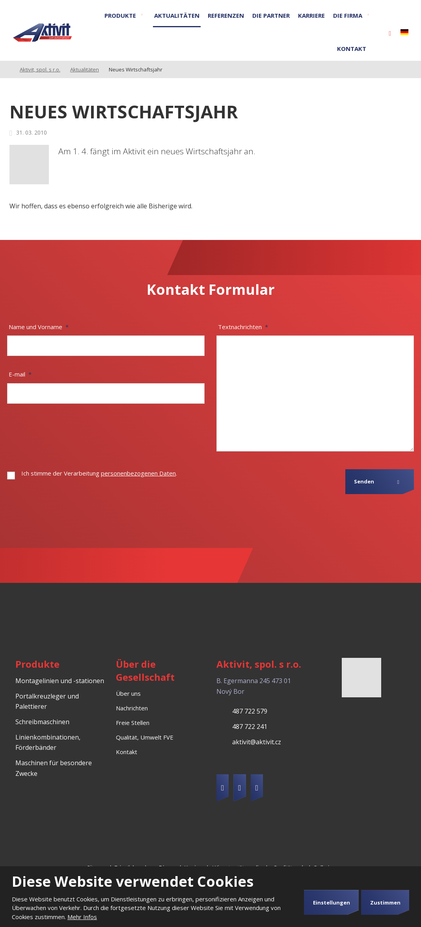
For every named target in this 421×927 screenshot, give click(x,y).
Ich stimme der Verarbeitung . (99, 473)
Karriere (311, 15)
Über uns (128, 693)
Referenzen (226, 15)
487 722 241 (249, 726)
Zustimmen (385, 902)
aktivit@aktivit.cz (256, 742)
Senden (364, 481)
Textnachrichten (243, 327)
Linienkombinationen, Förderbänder (47, 742)
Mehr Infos (82, 917)
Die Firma (347, 15)
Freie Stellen (132, 723)
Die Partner (271, 15)
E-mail (20, 374)
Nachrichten (132, 708)
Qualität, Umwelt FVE (144, 737)
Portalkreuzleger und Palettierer (47, 701)
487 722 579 (249, 711)
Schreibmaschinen (42, 721)
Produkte (120, 15)
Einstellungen (331, 902)
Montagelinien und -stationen (59, 680)
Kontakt (351, 48)
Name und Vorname (39, 327)
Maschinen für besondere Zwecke (53, 768)
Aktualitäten (176, 15)
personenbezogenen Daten (138, 473)
